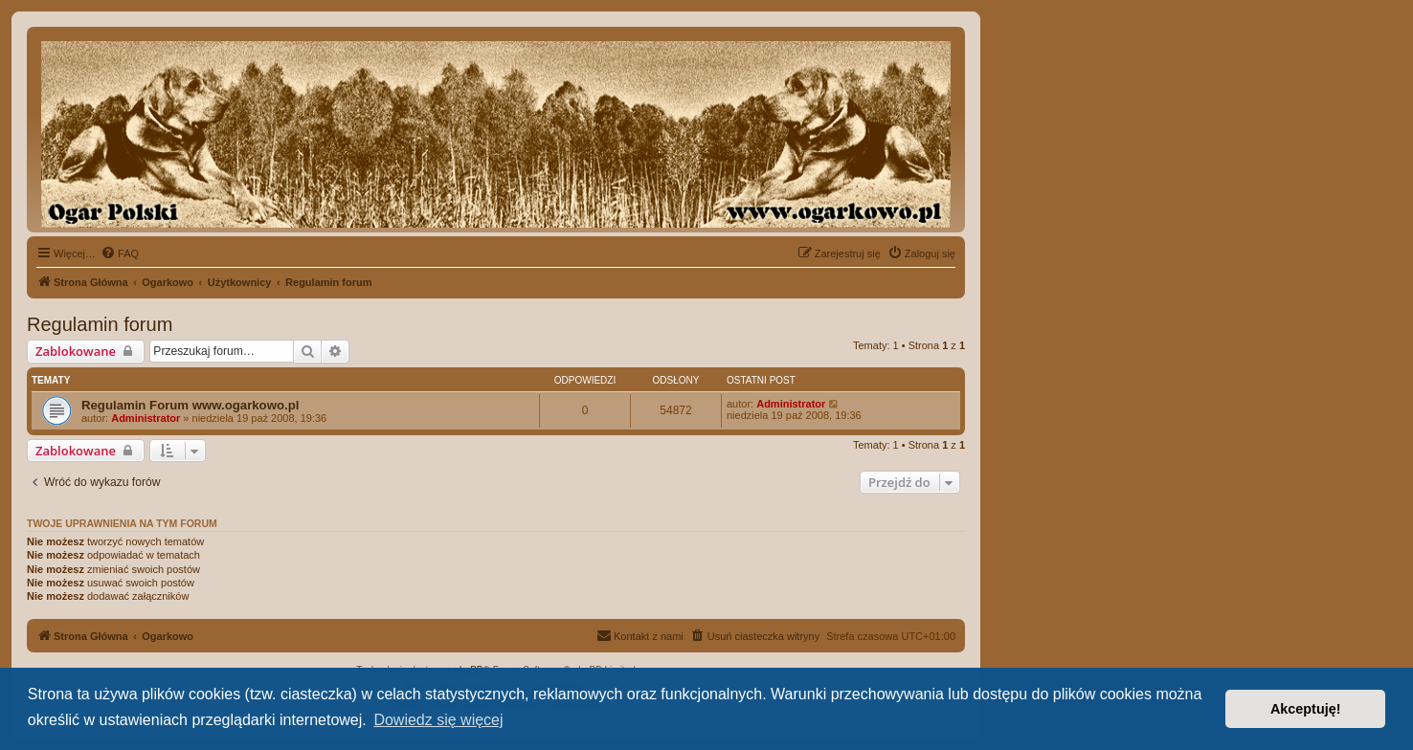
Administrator (145, 418)
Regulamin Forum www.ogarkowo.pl (190, 405)
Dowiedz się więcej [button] (438, 720)
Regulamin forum (99, 324)
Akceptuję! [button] (1305, 709)
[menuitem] (120, 253)
